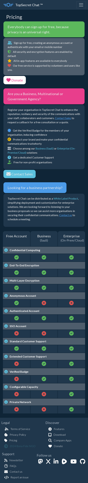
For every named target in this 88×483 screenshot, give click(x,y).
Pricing (10, 440)
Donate (14, 80)
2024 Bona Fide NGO (19, 446)
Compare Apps (59, 440)
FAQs (10, 465)
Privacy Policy (15, 434)
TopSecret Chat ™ (23, 5)
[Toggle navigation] (81, 4)
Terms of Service (17, 429)
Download (57, 434)
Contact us (65, 215)
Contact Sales (63, 118)
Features (56, 429)
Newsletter (13, 460)
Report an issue (16, 477)
